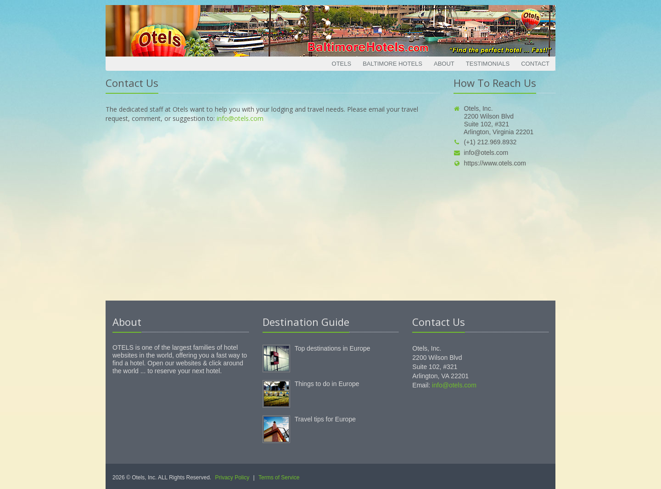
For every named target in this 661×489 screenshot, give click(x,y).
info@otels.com (240, 118)
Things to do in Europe (327, 383)
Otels (342, 63)
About (444, 63)
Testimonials (488, 63)
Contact (535, 63)
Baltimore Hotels (392, 63)
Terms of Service (278, 477)
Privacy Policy (232, 477)
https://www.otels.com (490, 163)
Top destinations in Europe (332, 348)
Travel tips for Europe (325, 419)
